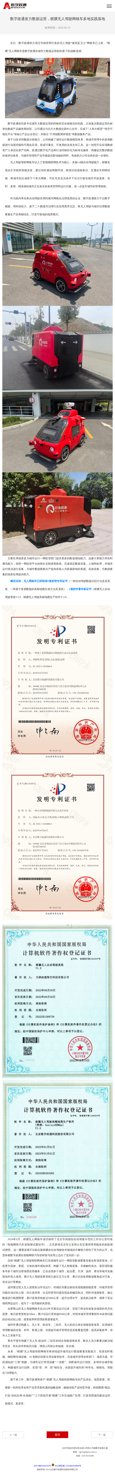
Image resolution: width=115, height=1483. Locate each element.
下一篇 (102, 1434)
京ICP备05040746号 (42, 1466)
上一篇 (13, 1434)
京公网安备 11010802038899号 (66, 1466)
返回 (57, 1434)
